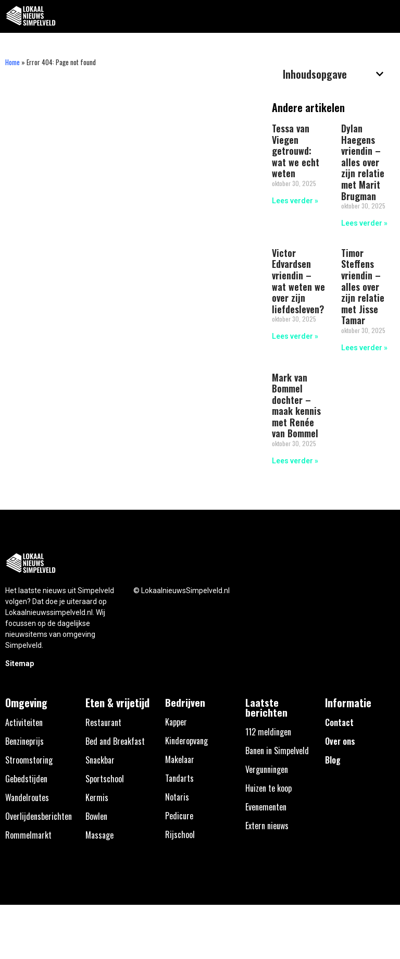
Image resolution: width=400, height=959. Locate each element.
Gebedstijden (26, 778)
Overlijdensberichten (38, 816)
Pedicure (179, 815)
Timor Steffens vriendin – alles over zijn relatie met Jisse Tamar (362, 286)
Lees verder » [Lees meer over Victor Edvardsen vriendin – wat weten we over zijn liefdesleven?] (295, 336)
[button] (386, 16)
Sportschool (104, 778)
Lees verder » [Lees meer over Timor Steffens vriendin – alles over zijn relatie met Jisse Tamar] (364, 347)
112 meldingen (268, 732)
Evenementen (265, 807)
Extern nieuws (267, 825)
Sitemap (19, 663)
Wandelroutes (27, 797)
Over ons (340, 741)
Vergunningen (266, 769)
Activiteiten (24, 722)
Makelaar (179, 759)
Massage (99, 835)
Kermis (96, 797)
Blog (333, 760)
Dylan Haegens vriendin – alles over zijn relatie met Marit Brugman (362, 162)
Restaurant (103, 722)
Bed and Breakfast (115, 741)
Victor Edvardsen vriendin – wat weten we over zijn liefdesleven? (298, 281)
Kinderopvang (186, 740)
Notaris (177, 797)
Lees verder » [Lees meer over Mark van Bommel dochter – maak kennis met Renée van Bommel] (295, 461)
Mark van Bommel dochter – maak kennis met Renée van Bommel (296, 405)
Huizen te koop (268, 788)
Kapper (176, 722)
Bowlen (96, 816)
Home (12, 62)
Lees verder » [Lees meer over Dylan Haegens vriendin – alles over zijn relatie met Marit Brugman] (364, 223)
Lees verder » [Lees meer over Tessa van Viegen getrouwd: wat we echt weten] (295, 200)
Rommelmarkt (28, 835)
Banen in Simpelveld (277, 750)
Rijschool (180, 834)
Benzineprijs (24, 741)
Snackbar (100, 760)
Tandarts (179, 778)
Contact (339, 722)
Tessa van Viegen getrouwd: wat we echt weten (295, 150)
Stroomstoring (29, 760)
